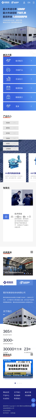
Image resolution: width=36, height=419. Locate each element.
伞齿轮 (8, 143)
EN (29, 3)
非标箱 (8, 138)
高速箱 (8, 122)
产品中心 (6, 395)
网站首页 (6, 392)
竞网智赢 (12, 413)
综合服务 (28, 395)
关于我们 (17, 392)
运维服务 (8, 148)
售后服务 (17, 395)
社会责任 (6, 398)
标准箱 (8, 133)
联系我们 (17, 398)
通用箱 (8, 128)
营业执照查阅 (6, 410)
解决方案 (28, 392)
